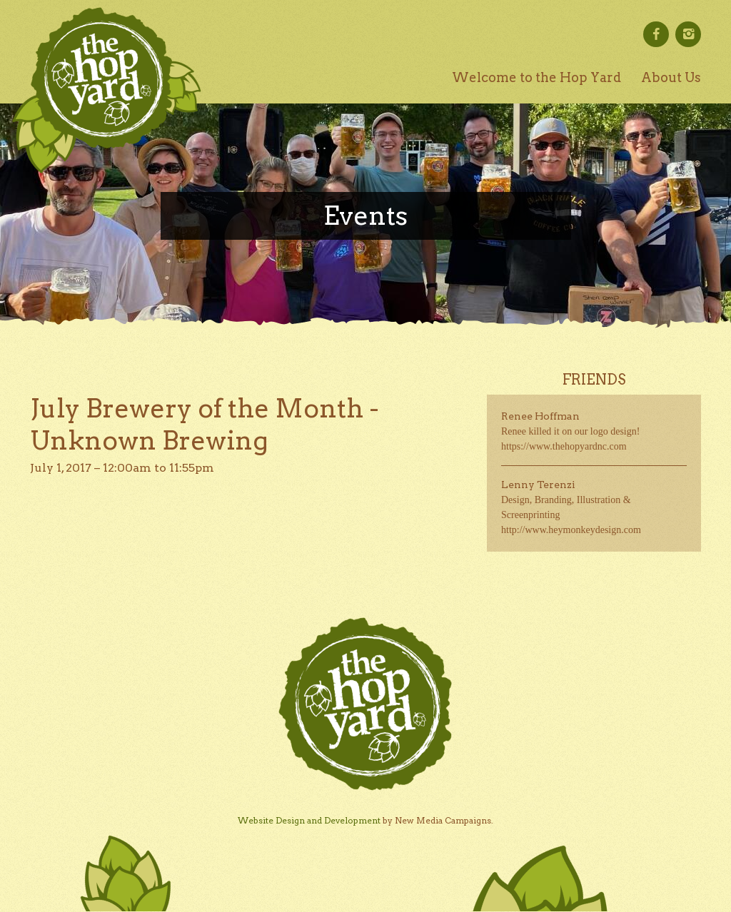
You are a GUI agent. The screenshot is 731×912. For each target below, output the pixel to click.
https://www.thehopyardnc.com (564, 446)
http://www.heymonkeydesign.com (571, 530)
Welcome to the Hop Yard (536, 77)
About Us (671, 77)
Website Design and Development (309, 820)
